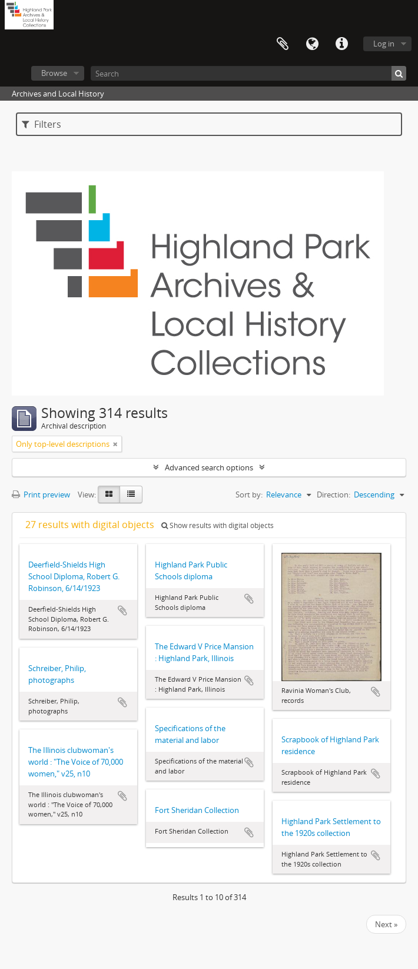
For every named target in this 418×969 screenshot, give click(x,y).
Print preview (41, 494)
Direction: (333, 494)
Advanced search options (209, 467)
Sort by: (249, 494)
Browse (54, 73)
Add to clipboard (122, 610)
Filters (41, 124)
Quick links (341, 44)
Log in (383, 43)
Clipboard (282, 44)
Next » (386, 924)
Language (312, 44)
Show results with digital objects (217, 525)
